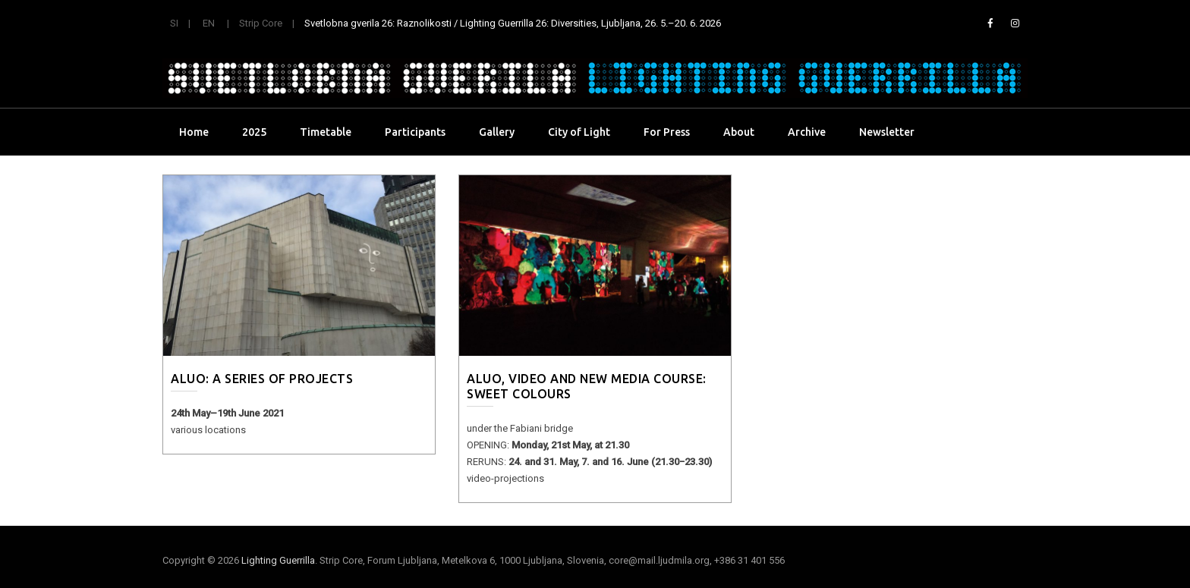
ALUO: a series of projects (262, 378)
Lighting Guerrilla (278, 560)
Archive (807, 132)
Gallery (497, 132)
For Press (667, 132)
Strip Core (260, 23)
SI (174, 23)
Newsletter (887, 132)
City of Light (579, 132)
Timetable (325, 132)
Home (194, 132)
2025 (254, 132)
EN (209, 23)
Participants (415, 132)
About (738, 132)
